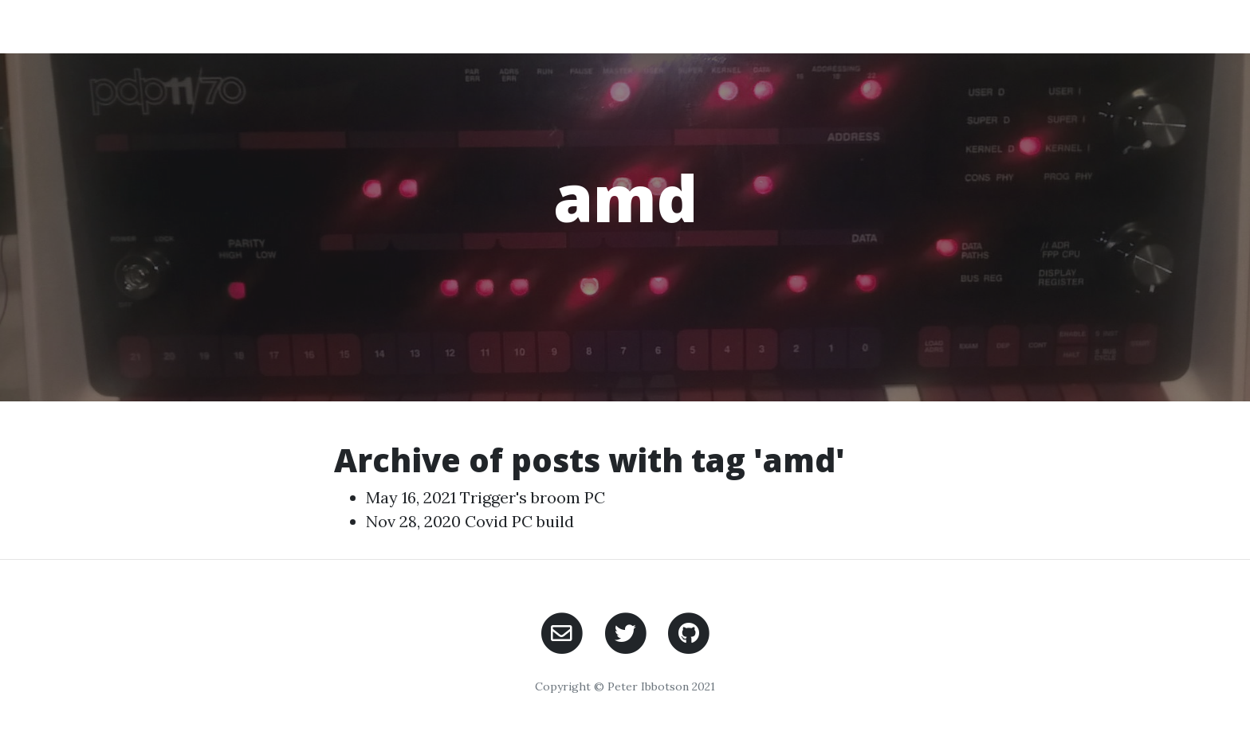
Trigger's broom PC (532, 497)
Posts (945, 26)
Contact (1023, 26)
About (874, 26)
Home (805, 26)
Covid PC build (519, 521)
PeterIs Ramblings (273, 26)
